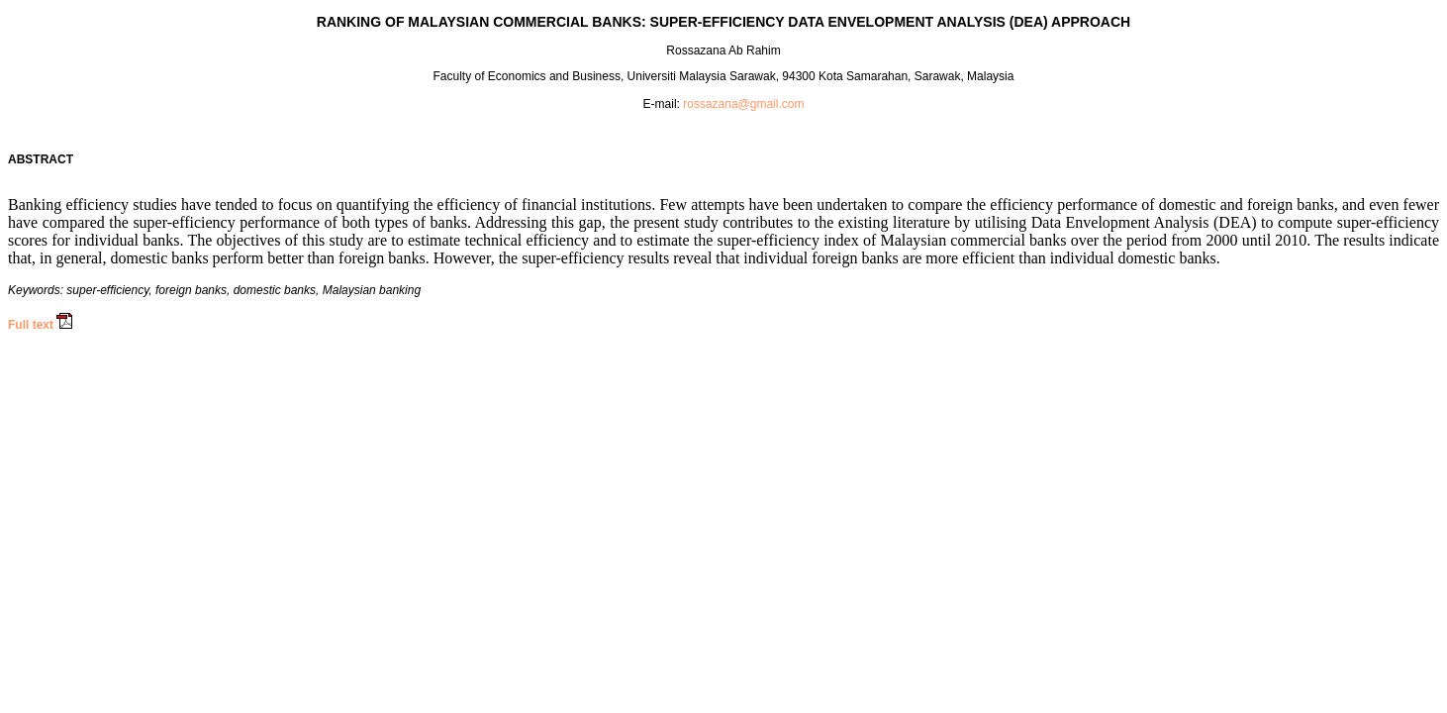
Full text (30, 325)
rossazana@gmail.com (743, 104)
